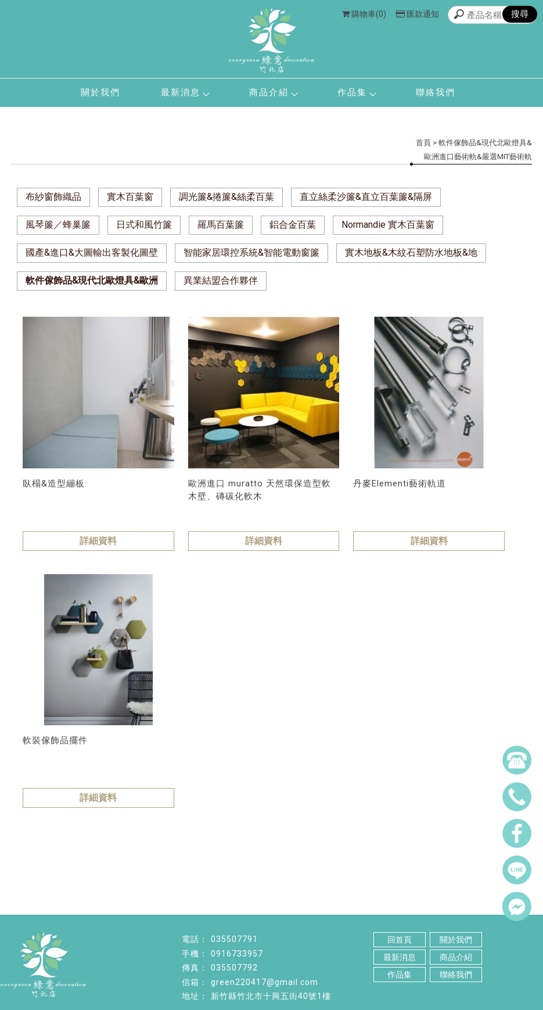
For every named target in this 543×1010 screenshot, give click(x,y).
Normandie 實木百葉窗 (387, 224)
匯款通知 (417, 14)
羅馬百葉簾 (220, 224)
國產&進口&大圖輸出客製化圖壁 (92, 252)
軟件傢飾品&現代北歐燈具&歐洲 (92, 280)
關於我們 (100, 92)
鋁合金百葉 (292, 224)
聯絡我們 (435, 92)
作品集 (356, 92)
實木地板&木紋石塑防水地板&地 (411, 252)
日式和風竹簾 (144, 224)
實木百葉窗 (130, 196)
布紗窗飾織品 (53, 196)
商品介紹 (273, 92)
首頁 (423, 142)
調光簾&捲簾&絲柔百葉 (226, 196)
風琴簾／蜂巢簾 (58, 224)
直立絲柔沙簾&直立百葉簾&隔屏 (366, 196)
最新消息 (184, 92)
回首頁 (399, 939)
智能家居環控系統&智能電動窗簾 (251, 252)
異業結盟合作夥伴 (221, 280)
